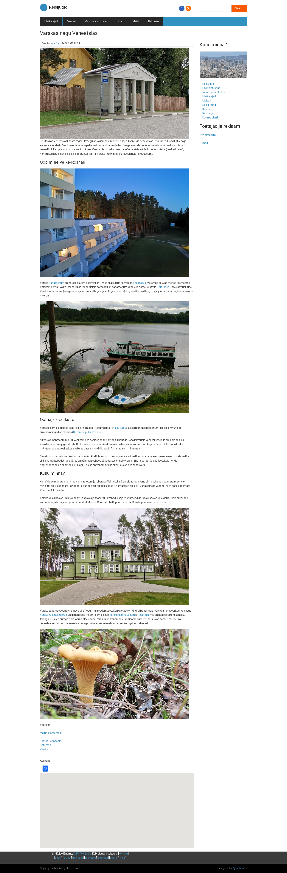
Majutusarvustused (96, 21)
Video (120, 21)
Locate (45, 769)
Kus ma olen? (210, 117)
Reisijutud (58, 7)
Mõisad (71, 21)
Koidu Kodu (119, 427)
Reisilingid (208, 113)
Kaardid (206, 109)
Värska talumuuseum (122, 614)
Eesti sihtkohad (211, 87)
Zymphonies (239, 868)
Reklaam (153, 21)
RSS (122, 857)
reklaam (78, 857)
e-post (67, 857)
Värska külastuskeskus (53, 614)
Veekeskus (139, 282)
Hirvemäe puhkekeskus (87, 432)
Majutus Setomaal (51, 732)
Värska (44, 749)
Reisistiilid (208, 83)
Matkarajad (51, 21)
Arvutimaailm (208, 134)
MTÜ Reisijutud (82, 853)
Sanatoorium (56, 282)
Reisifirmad (209, 104)
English (114, 857)
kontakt (123, 853)
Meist (136, 21)
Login (58, 857)
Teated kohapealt (50, 740)
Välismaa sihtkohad (214, 92)
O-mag (204, 142)
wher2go (55, 43)
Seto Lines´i (163, 286)
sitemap (103, 857)
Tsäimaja (143, 614)
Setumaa (45, 745)
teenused (90, 857)
